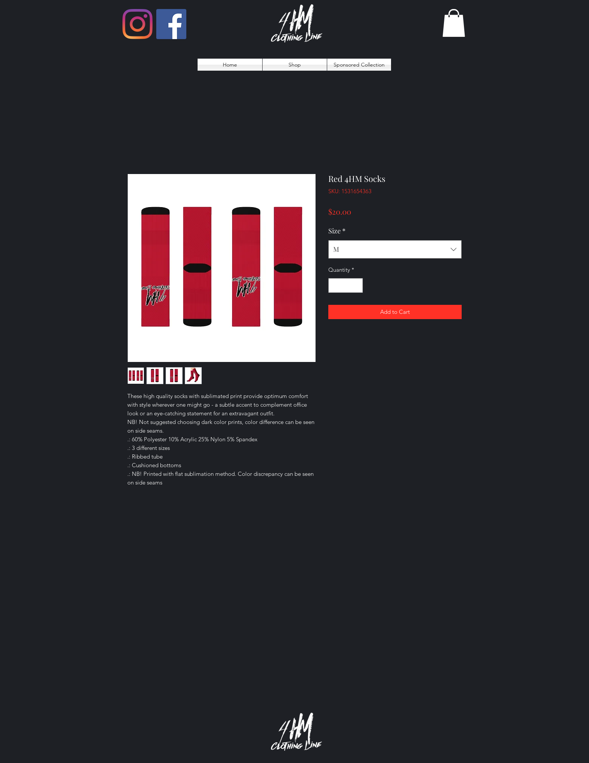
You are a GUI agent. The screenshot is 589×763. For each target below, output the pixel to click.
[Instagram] (137, 24)
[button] (453, 23)
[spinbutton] (346, 285)
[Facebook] (171, 24)
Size (337, 230)
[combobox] (395, 249)
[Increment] (357, 285)
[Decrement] (334, 285)
